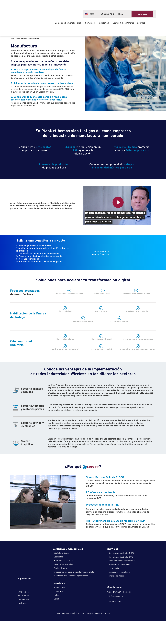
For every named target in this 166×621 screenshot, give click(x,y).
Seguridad (58, 557)
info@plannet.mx (115, 596)
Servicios (90, 23)
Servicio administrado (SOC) (121, 557)
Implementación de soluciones (122, 560)
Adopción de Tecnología (119, 572)
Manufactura (59, 587)
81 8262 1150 (106, 14)
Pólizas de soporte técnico (120, 564)
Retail (56, 595)
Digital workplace (61, 553)
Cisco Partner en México (119, 591)
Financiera (58, 591)
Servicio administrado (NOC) (121, 553)
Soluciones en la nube (63, 560)
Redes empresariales (63, 564)
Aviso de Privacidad (100, 254)
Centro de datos (61, 568)
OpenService (23, 599)
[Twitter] (28, 583)
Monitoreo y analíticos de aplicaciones (71, 576)
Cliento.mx (99, 613)
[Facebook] (19, 583)
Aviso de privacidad (65, 613)
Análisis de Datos (116, 576)
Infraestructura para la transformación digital (74, 572)
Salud (56, 599)
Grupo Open (23, 592)
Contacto (142, 14)
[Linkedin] (23, 583)
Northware (23, 603)
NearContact (23, 595)
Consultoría (114, 568)
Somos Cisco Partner (123, 23)
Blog (120, 14)
